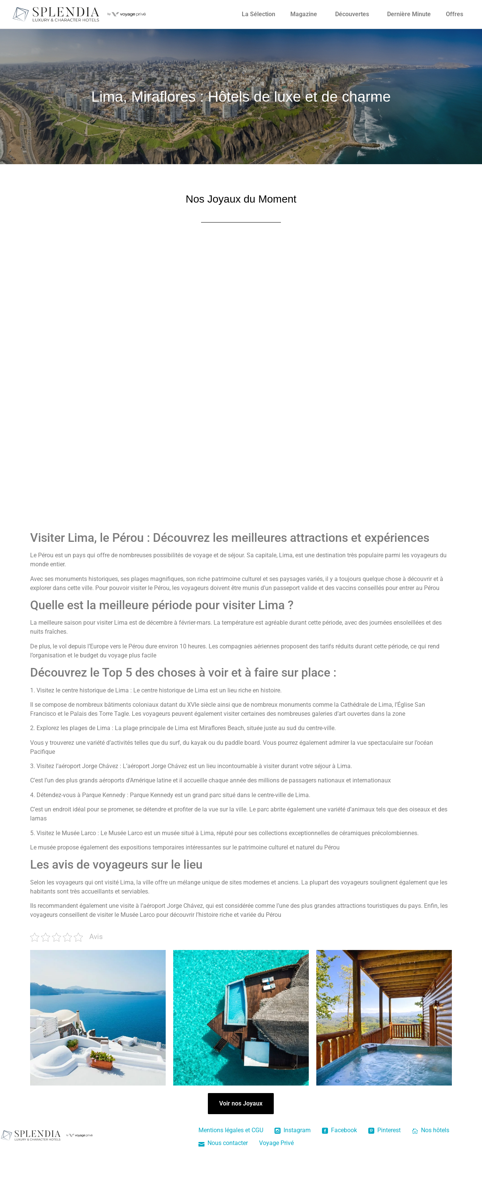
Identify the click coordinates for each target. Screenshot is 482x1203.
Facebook (339, 1130)
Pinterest (384, 1130)
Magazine (303, 14)
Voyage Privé (276, 1143)
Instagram (293, 1130)
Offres (454, 14)
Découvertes (352, 14)
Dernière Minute (409, 14)
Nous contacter (223, 1143)
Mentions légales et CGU (230, 1130)
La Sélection (258, 14)
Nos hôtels (430, 1130)
